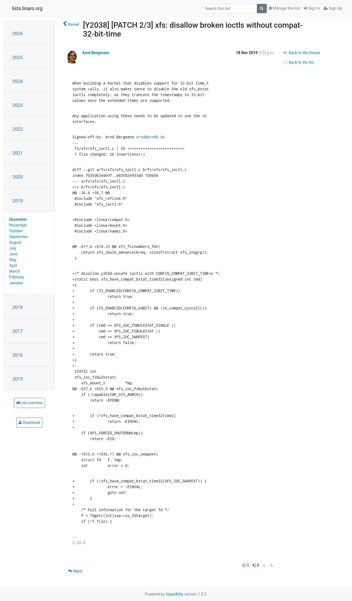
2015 (17, 379)
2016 (17, 355)
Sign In (312, 8)
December (18, 219)
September (18, 236)
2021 (17, 153)
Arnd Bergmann (95, 53)
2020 (17, 177)
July (12, 248)
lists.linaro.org (27, 8)
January (16, 283)
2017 (17, 331)
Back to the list (298, 62)
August (15, 242)
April (13, 265)
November (18, 225)
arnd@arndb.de (150, 136)
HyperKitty (174, 594)
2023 (17, 105)
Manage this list (284, 8)
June (13, 254)
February (16, 277)
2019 (17, 200)
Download (29, 422)
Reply (75, 571)
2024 (17, 81)
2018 (17, 307)
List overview (29, 403)
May (12, 260)
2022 (17, 129)
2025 (17, 57)
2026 (17, 33)
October (16, 231)
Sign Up (333, 8)
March (14, 271)
